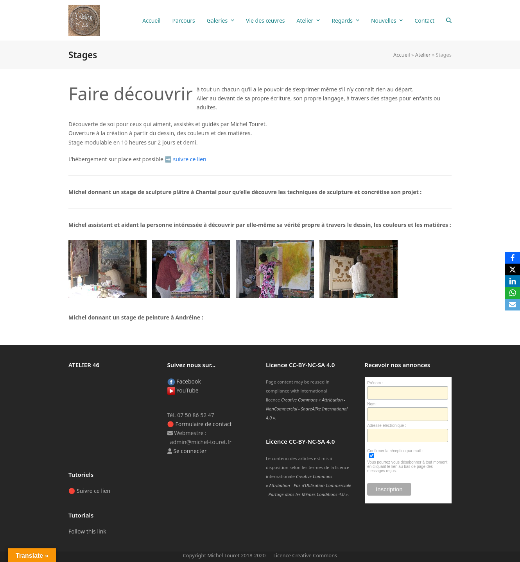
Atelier (422, 54)
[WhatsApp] (512, 293)
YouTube (183, 390)
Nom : (372, 404)
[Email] (512, 304)
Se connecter (189, 451)
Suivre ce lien (93, 490)
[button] (448, 20)
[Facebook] (512, 258)
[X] (512, 269)
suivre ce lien (189, 159)
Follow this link (87, 531)
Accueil (401, 54)
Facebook (184, 381)
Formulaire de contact (204, 424)
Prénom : (375, 383)
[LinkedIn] (512, 281)
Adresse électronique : (386, 425)
